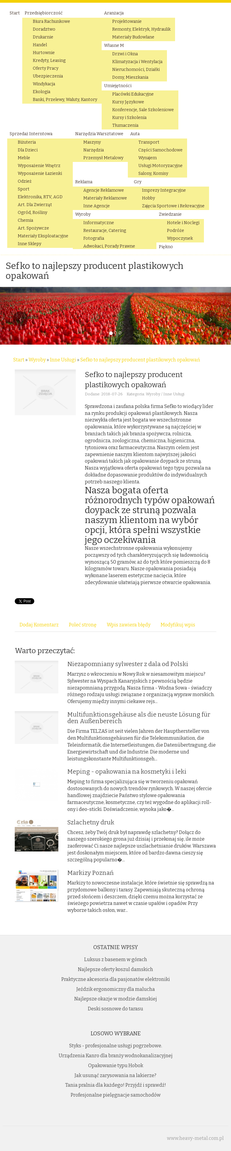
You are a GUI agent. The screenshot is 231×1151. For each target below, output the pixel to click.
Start (18, 360)
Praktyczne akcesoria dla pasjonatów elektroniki (115, 979)
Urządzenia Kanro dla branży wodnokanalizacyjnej (116, 1055)
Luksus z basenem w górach (115, 959)
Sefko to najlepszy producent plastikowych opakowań (140, 360)
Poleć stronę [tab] (83, 625)
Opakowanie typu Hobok (115, 1065)
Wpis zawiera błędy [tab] (128, 625)
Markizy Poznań (90, 872)
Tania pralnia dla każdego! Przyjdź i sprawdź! (115, 1085)
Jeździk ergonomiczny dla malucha (115, 989)
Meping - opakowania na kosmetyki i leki (126, 771)
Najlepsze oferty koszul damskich (115, 969)
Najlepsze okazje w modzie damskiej (115, 999)
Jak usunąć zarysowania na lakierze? (115, 1075)
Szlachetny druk (90, 822)
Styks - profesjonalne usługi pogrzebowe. (115, 1046)
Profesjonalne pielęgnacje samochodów (116, 1095)
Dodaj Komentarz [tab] (39, 625)
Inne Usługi (63, 360)
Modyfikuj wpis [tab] (178, 625)
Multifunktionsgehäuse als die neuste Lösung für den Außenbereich (138, 718)
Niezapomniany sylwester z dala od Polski (127, 664)
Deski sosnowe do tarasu (115, 1009)
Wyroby (37, 360)
